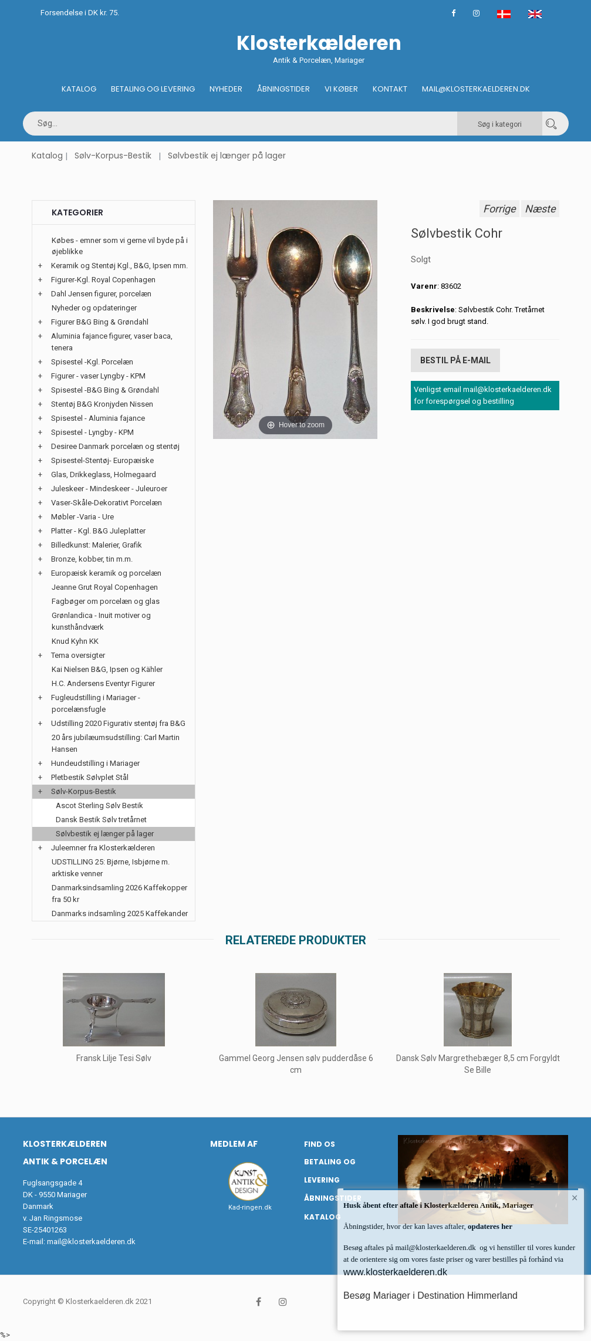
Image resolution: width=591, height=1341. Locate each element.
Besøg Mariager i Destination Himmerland (430, 1296)
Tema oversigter (78, 655)
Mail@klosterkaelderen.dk (476, 88)
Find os (319, 1144)
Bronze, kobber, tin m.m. (92, 559)
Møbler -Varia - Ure (82, 516)
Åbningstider (283, 88)
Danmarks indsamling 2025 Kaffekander (120, 913)
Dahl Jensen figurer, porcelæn (101, 293)
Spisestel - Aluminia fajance (98, 418)
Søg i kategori (500, 124)
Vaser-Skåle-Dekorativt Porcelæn (106, 502)
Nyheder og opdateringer (94, 307)
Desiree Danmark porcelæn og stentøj (115, 446)
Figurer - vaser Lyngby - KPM (98, 375)
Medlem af (234, 1144)
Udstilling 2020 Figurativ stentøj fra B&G (118, 723)
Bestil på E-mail (455, 360)
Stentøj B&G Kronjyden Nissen (102, 404)
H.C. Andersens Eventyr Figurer (103, 683)
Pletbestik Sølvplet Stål (90, 777)
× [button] (575, 1198)
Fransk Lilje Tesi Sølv (113, 1058)
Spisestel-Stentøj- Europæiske (102, 460)
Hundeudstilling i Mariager (95, 763)
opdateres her (489, 1226)
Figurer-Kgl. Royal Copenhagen (103, 279)
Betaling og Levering (153, 88)
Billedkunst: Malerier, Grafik (96, 545)
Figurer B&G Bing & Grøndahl (99, 321)
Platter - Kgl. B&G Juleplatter (98, 530)
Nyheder (226, 88)
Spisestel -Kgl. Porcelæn (92, 361)
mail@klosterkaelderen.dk (91, 1241)
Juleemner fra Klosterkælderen (103, 847)
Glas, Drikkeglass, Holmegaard (103, 474)
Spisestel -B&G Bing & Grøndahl (105, 390)
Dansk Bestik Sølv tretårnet (101, 819)
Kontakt (390, 88)
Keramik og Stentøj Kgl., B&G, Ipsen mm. (119, 265)
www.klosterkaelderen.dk (395, 1272)
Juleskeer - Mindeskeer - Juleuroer (109, 488)
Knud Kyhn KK (75, 641)
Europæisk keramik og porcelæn (106, 573)
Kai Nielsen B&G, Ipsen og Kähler (107, 669)
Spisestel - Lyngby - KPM (92, 432)
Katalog (79, 88)
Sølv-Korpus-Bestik (113, 155)
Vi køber (341, 88)
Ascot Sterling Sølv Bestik (99, 805)
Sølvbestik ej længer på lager (227, 155)
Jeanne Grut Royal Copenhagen (105, 587)
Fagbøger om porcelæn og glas (106, 601)
